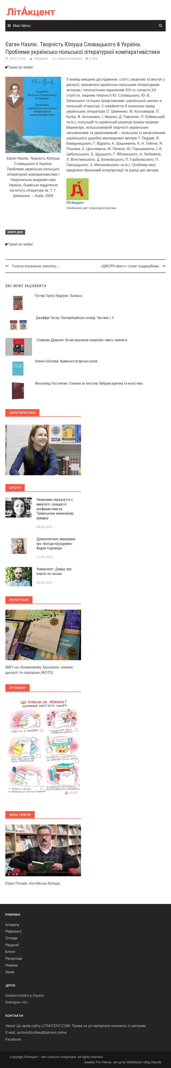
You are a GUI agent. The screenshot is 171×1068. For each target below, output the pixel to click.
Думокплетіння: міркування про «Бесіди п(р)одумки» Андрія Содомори (56, 543)
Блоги (10, 952)
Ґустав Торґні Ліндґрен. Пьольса (58, 296)
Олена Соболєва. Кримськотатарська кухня (66, 361)
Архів (9, 972)
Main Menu (22, 26)
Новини (11, 965)
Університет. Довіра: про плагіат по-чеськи (54, 571)
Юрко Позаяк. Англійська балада (32, 883)
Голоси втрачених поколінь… (36, 266)
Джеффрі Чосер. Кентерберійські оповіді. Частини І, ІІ (75, 318)
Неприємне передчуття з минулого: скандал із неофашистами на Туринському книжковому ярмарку (55, 508)
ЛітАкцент (41, 58)
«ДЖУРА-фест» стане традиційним (130, 266)
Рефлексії (13, 931)
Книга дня (15, 232)
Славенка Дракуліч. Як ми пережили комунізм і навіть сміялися (82, 340)
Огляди (11, 938)
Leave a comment (69, 58)
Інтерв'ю (12, 925)
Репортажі (13, 958)
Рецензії (12, 945)
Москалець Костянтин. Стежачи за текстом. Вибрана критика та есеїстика (88, 383)
